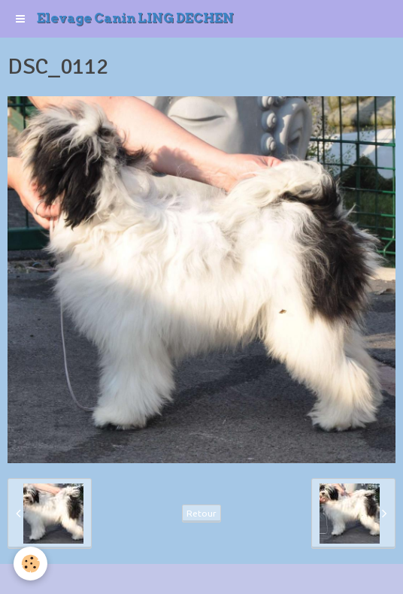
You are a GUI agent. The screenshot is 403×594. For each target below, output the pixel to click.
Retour (201, 513)
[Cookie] (30, 563)
